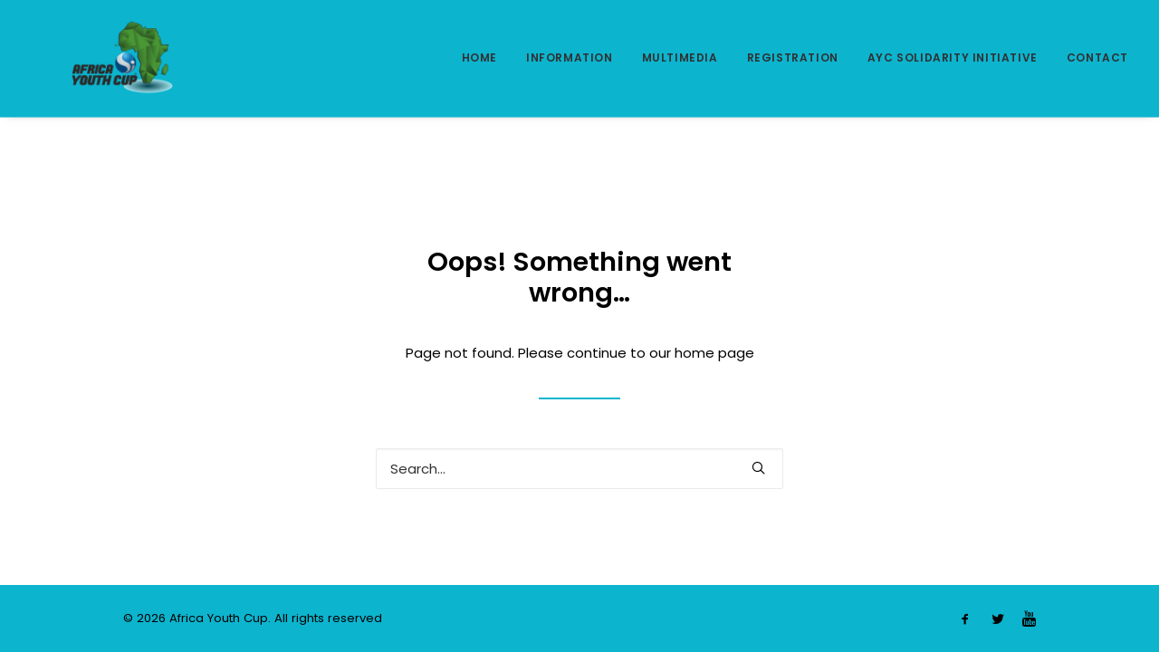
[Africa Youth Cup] (95, 58)
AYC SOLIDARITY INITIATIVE (952, 57)
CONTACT (1097, 57)
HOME (479, 57)
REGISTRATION (792, 57)
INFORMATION (569, 57)
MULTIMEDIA (680, 57)
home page (714, 352)
